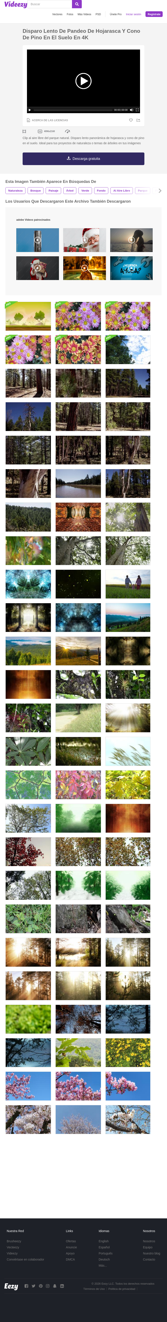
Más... (103, 1265)
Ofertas (71, 1241)
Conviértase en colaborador (25, 1259)
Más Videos (84, 14)
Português (106, 1253)
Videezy (12, 1253)
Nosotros (149, 1241)
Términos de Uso (94, 1289)
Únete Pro (116, 14)
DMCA (70, 1259)
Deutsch (104, 1259)
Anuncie (71, 1247)
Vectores (57, 14)
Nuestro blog (151, 1253)
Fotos (70, 14)
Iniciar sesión (133, 14)
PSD (98, 14)
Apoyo (70, 1253)
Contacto (149, 1259)
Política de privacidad (121, 1289)
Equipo (148, 1247)
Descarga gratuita (86, 159)
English (104, 1241)
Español (104, 1247)
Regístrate (154, 14)
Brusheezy (14, 1241)
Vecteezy (13, 1247)
